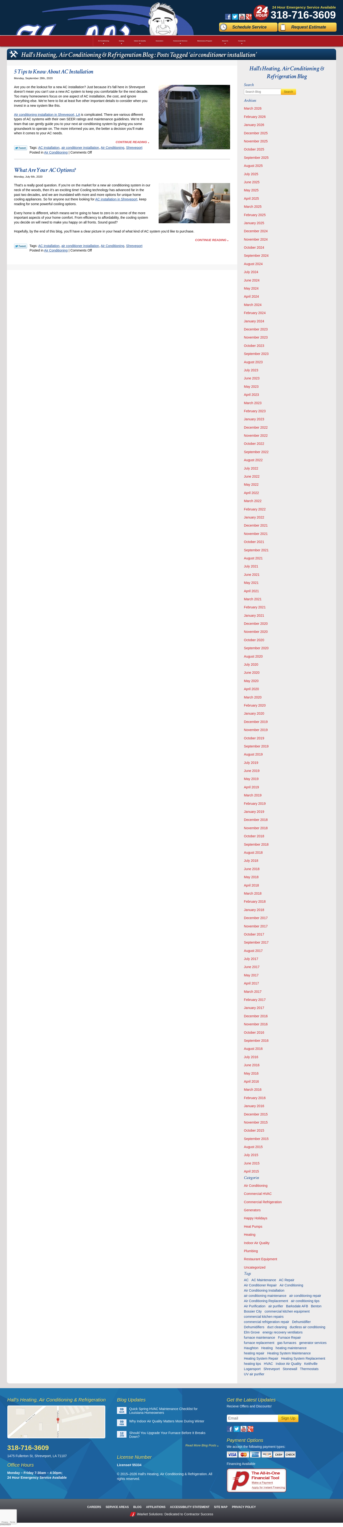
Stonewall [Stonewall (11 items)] (290, 1369)
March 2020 (253, 697)
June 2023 (251, 378)
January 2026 (254, 125)
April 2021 (251, 591)
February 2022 (255, 509)
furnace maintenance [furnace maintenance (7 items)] (259, 1337)
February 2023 (255, 411)
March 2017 (253, 992)
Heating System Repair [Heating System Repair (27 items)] (261, 1358)
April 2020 (251, 689)
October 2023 (254, 346)
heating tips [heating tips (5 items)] (252, 1364)
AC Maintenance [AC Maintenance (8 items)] (264, 1280)
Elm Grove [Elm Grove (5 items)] (252, 1332)
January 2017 (254, 1008)
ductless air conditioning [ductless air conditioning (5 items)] (307, 1327)
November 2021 (256, 534)
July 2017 (251, 959)
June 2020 (251, 672)
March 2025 (253, 206)
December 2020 (256, 623)
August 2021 (253, 558)
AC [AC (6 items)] (246, 1280)
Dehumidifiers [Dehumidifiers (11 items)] (254, 1327)
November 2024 (256, 239)
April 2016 (251, 1081)
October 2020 (254, 640)
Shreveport (134, 148)
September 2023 (256, 354)
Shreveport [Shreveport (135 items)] (271, 1369)
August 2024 (253, 264)
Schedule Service (249, 27)
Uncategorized (254, 1267)
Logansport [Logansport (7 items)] (252, 1369)
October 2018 (254, 836)
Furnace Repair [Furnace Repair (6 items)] (289, 1337)
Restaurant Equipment (260, 1259)
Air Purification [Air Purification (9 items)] (254, 1306)
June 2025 (251, 182)
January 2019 (254, 812)
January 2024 (254, 321)
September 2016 (256, 1040)
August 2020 (253, 656)
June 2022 (251, 476)
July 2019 (251, 763)
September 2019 (256, 746)
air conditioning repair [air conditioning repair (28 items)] (305, 1296)
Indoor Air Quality (256, 1243)
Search (288, 91)
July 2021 (251, 566)
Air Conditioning (112, 148)
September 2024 (256, 255)
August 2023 (253, 362)
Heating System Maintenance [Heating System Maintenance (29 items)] (289, 1353)
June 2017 (251, 967)
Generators (252, 1210)
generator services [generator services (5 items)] (313, 1343)
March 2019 (253, 795)
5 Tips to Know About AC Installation (53, 72)
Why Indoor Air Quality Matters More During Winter (166, 1421)
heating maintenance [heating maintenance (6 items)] (291, 1348)
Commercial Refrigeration (263, 1202)
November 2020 (256, 632)
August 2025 (253, 166)
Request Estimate (308, 27)
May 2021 (251, 583)
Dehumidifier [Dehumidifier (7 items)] (301, 1322)
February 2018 (255, 901)
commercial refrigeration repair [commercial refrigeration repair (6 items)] (266, 1322)
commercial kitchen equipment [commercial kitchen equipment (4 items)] (287, 1311)
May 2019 (251, 779)
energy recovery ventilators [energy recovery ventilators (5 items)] (282, 1332)
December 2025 (256, 133)
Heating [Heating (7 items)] (267, 1348)
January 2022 (254, 517)
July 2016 (251, 1057)
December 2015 (256, 1114)
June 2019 (251, 771)
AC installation (49, 148)
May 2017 (251, 975)
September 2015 (256, 1139)
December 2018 (256, 820)
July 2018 (251, 861)
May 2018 (251, 877)
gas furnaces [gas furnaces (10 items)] (286, 1343)
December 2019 (256, 722)
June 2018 (251, 869)
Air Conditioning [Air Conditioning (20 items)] (291, 1285)
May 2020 (251, 681)
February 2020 (255, 705)
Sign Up (288, 1418)
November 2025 (256, 141)
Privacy (4, 1522)
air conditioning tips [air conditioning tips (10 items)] (305, 1301)
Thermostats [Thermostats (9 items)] (309, 1369)
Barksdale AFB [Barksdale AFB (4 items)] (297, 1306)
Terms (12, 1522)
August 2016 (253, 1049)
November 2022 (256, 435)
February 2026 (255, 117)
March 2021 (253, 599)
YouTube (242, 17)
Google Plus (249, 17)
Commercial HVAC (258, 1194)
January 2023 (254, 419)
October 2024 (254, 247)
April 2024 (251, 296)
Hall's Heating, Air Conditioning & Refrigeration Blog (286, 72)
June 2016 (251, 1065)
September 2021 (256, 550)
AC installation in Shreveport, (116, 199)
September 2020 (256, 648)
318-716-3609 (303, 15)
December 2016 (256, 1016)
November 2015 (256, 1122)
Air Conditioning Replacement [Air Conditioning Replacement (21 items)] (266, 1301)
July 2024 (251, 272)
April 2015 (251, 1171)
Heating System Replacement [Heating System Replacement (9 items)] (303, 1358)
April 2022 (251, 493)
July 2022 (251, 468)
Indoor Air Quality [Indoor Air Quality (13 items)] (288, 1364)
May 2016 (251, 1073)
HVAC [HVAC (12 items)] (268, 1364)
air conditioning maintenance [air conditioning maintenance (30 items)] (265, 1296)
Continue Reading (131, 142)
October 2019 (254, 738)
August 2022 (253, 460)
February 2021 (255, 607)
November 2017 (256, 926)
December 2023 (256, 329)
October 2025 (254, 149)
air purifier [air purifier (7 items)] (275, 1306)
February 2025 (255, 215)
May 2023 (251, 386)
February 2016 (255, 1098)
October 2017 (254, 934)
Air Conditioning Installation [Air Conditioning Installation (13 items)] (264, 1290)
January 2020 (254, 713)
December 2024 (256, 231)
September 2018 (256, 844)
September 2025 (256, 158)
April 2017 (251, 983)
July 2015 (251, 1155)
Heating (249, 1234)
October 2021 (254, 542)
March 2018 (253, 893)
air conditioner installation (80, 148)
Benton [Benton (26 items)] (316, 1306)
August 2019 (253, 754)
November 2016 (256, 1024)
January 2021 (254, 615)
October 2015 (254, 1130)
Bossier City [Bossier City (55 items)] (253, 1311)
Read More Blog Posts (200, 1445)
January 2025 (254, 223)
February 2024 (255, 313)
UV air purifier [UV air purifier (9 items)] (254, 1374)
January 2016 (254, 1106)
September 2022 (256, 452)
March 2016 (253, 1089)
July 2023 (251, 370)
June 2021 (251, 575)
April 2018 (251, 885)
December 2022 (256, 427)
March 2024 (253, 305)
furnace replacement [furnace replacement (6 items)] (259, 1343)
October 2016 (254, 1032)
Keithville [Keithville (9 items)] (311, 1364)
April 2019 (251, 787)
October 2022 (254, 444)
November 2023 (256, 337)
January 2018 (254, 910)
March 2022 (253, 501)
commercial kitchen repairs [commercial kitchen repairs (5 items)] (264, 1317)
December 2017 (256, 918)
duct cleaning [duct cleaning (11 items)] (277, 1327)
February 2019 (255, 803)
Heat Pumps (253, 1226)
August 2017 (253, 951)
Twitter (235, 17)
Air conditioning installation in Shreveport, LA (47, 114)
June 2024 (251, 280)
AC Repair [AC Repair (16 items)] (286, 1280)
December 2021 (256, 525)
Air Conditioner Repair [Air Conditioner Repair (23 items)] (260, 1285)
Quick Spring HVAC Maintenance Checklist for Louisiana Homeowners (163, 1411)
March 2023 (253, 403)
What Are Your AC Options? (45, 170)
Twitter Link (20, 147)
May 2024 (251, 288)
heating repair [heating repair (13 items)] (254, 1353)
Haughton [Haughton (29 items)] (251, 1348)
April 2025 (251, 198)
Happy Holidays (255, 1218)
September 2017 (256, 942)
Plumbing (251, 1251)
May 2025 (251, 190)
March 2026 (253, 108)
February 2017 (255, 1000)
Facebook (228, 17)
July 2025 (251, 174)
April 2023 (251, 395)
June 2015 (251, 1163)
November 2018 (256, 828)
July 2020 (251, 664)
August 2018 (253, 852)
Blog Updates (131, 1399)
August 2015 (253, 1147)
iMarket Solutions (149, 1514)
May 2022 (251, 484)
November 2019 (256, 730)
